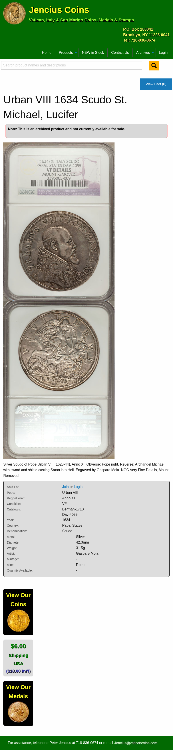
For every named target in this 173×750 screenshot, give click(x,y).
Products (66, 52)
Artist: (11, 553)
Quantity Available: (20, 570)
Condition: (14, 504)
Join (65, 487)
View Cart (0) (156, 84)
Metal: (11, 537)
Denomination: (17, 531)
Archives (143, 52)
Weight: (12, 548)
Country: (13, 525)
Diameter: (13, 542)
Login (163, 52)
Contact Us (120, 52)
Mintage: (13, 559)
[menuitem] (5, 50)
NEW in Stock (93, 52)
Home (47, 52)
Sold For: (13, 487)
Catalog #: (14, 509)
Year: (10, 520)
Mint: (10, 565)
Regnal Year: (16, 498)
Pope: (11, 492)
